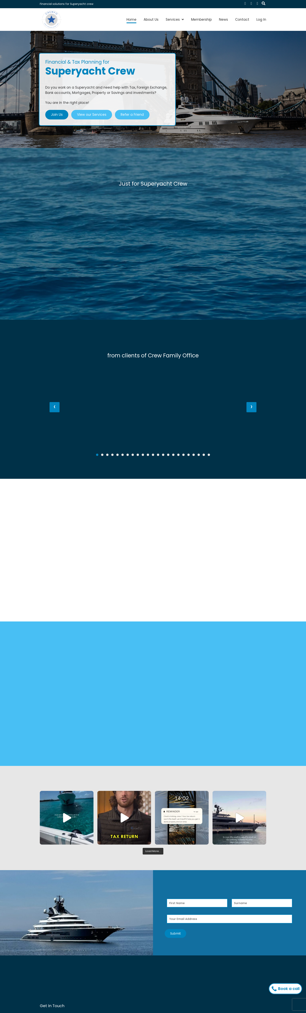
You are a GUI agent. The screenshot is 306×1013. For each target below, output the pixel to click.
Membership (201, 19)
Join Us (57, 114)
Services (173, 19)
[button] (97, 455)
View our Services (91, 114)
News (223, 19)
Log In (261, 19)
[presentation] (55, 407)
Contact (242, 19)
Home (131, 19)
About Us (151, 19)
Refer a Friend (132, 114)
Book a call (286, 988)
